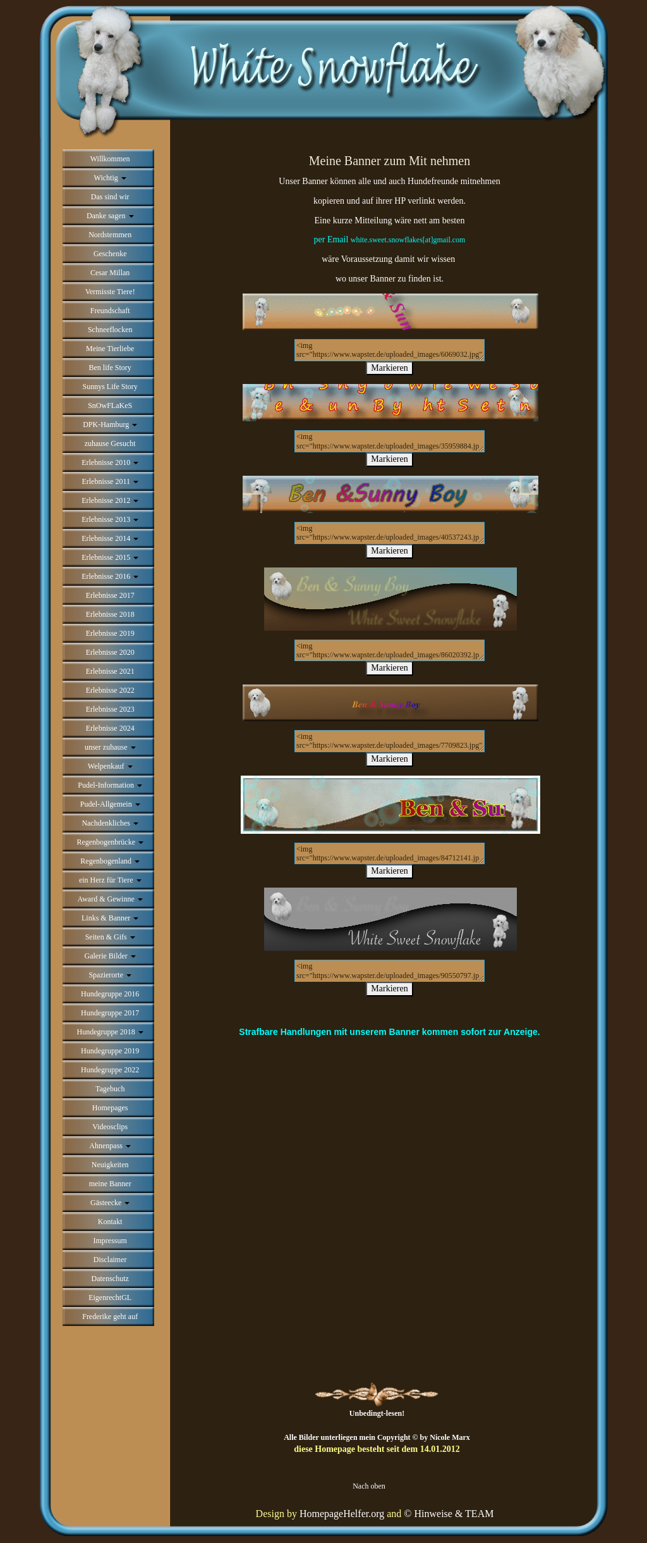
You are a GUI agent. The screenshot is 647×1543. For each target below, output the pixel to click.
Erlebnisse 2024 (110, 728)
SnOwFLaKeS (110, 405)
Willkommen (110, 158)
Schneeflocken (110, 329)
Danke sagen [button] (110, 215)
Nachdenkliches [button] (110, 823)
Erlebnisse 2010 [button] (110, 462)
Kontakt (110, 1221)
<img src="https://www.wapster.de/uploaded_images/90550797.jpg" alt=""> (389, 971)
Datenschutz (110, 1278)
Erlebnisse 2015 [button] (110, 557)
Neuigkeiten (110, 1164)
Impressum (110, 1240)
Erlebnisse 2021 (110, 671)
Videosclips (110, 1126)
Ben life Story (110, 367)
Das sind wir (110, 196)
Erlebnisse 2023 (110, 709)
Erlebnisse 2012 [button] (110, 500)
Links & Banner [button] (110, 918)
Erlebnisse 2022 (110, 690)
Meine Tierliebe (110, 348)
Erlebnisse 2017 (110, 595)
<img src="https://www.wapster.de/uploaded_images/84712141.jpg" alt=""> (389, 854)
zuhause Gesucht (110, 443)
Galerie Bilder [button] (110, 955)
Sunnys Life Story (110, 386)
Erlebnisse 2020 (110, 652)
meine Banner (110, 1183)
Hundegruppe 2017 (110, 1012)
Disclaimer (110, 1259)
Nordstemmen (109, 234)
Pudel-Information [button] (110, 785)
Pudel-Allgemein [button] (110, 804)
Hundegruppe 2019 (110, 1050)
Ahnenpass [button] (110, 1145)
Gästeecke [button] (110, 1202)
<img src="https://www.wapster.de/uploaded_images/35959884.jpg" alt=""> (389, 441)
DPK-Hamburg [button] (110, 424)
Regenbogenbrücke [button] (109, 842)
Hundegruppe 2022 (110, 1069)
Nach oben (369, 1486)
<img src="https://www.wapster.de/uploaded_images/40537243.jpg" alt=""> (389, 533)
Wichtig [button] (110, 177)
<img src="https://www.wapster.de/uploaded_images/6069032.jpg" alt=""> (389, 350)
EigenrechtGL (109, 1297)
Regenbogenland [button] (110, 861)
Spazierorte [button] (109, 974)
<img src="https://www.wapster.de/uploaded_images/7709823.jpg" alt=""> (389, 741)
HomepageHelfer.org (341, 1513)
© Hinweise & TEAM (448, 1513)
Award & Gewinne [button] (110, 899)
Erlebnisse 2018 (110, 614)
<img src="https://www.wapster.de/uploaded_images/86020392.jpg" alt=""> (389, 651)
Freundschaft (110, 310)
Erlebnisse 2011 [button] (110, 481)
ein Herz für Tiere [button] (110, 880)
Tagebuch (109, 1088)
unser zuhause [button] (110, 747)
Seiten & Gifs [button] (110, 937)
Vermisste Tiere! (110, 291)
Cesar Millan (110, 272)
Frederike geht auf (110, 1316)
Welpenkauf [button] (110, 766)
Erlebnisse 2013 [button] (110, 519)
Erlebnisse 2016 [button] (110, 576)
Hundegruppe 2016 (110, 993)
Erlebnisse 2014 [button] (110, 538)
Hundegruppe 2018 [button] (110, 1031)
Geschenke (110, 253)
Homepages (110, 1107)
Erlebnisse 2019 (110, 633)
